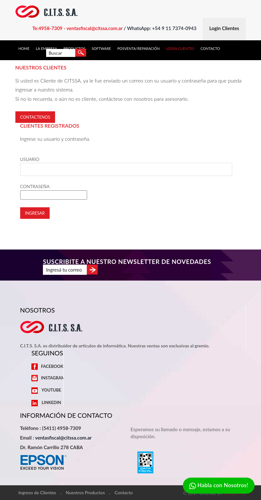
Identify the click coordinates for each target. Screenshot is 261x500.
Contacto (210, 48)
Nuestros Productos (85, 492)
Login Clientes (180, 48)
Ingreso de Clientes (37, 492)
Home (24, 48)
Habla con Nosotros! (218, 486)
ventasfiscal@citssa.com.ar (63, 437)
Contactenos (35, 117)
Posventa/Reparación (138, 48)
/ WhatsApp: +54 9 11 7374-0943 (160, 28)
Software (101, 48)
